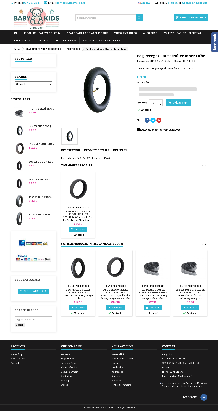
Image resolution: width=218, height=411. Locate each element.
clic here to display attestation (187, 386)
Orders (115, 363)
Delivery (65, 354)
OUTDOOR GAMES (65, 40)
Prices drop (17, 354)
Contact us (66, 376)
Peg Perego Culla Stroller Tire (78, 291)
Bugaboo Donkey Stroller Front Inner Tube (42, 162)
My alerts (116, 380)
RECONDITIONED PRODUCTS (100, 40)
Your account (122, 346)
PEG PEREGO (23, 58)
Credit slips (117, 367)
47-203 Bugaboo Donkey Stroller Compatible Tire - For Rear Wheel (42, 214)
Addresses (117, 372)
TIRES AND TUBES (125, 33)
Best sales (16, 363)
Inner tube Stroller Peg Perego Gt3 (190, 291)
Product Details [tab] (96, 150)
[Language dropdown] (145, 3)
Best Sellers (20, 99)
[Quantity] (154, 102)
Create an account (194, 2)
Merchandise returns (122, 358)
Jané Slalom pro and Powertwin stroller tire (42, 144)
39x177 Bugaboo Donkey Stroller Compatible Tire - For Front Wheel (42, 197)
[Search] (109, 17)
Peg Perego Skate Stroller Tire (153, 213)
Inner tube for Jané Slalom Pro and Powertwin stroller (42, 126)
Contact (168, 346)
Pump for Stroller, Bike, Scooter (78, 209)
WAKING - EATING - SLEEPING (182, 33)
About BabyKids (69, 367)
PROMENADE (22, 40)
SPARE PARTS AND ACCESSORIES (87, 33)
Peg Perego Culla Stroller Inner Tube (152, 291)
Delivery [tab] (120, 150)
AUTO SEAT (150, 33)
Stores (64, 385)
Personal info (118, 354)
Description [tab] (70, 150)
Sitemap (65, 380)
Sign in (173, 2)
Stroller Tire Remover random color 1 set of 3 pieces (115, 210)
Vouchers (116, 376)
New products (18, 358)
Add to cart (177, 103)
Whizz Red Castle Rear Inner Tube (42, 179)
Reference (143, 61)
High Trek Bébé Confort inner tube (42, 108)
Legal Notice (67, 358)
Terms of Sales (69, 363)
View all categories (33, 291)
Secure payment (69, 372)
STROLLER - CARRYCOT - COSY (42, 33)
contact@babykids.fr (70, 2)
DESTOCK (42, 40)
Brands (21, 76)
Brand (177, 61)
